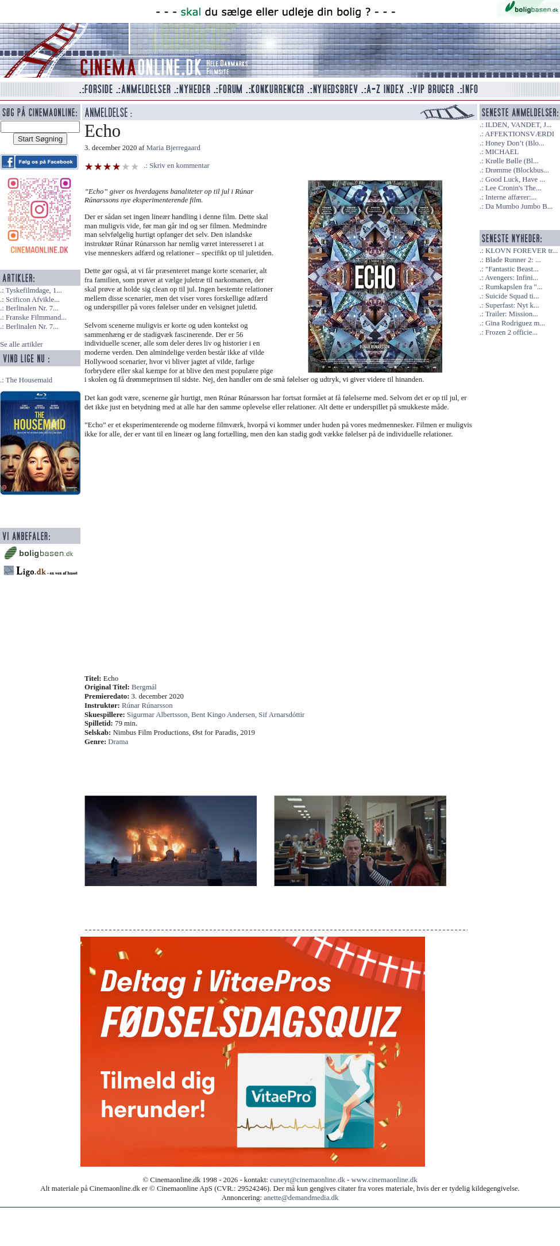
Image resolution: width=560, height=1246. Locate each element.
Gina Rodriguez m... (515, 323)
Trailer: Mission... (511, 314)
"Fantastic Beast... (512, 269)
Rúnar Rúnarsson (147, 705)
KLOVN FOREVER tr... (521, 251)
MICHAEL (502, 152)
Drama (118, 742)
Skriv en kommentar (179, 166)
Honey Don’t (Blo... (514, 143)
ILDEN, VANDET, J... (518, 125)
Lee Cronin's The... (513, 188)
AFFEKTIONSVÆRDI (519, 134)
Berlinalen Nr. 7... (32, 308)
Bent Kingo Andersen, (224, 715)
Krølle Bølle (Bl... (512, 161)
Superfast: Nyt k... (512, 305)
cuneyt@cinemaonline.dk (307, 1180)
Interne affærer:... (510, 197)
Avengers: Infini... (511, 278)
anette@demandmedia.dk (301, 1198)
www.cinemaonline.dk (385, 1180)
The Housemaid (29, 380)
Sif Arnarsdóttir (281, 715)
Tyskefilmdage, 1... (34, 290)
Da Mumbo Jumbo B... (519, 206)
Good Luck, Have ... (515, 179)
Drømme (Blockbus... (517, 170)
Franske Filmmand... (36, 317)
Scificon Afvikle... (33, 300)
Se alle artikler (21, 344)
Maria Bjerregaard (173, 148)
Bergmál (144, 687)
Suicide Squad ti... (512, 296)
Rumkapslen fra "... (513, 287)
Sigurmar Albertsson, (159, 715)
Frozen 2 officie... (511, 332)
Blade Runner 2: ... (513, 260)
